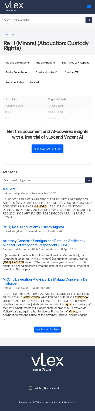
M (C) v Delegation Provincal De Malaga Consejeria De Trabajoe (45, 281)
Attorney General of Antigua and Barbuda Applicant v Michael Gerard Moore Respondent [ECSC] (44, 243)
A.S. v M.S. (11, 189)
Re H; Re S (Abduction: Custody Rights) (33, 227)
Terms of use (25, 402)
